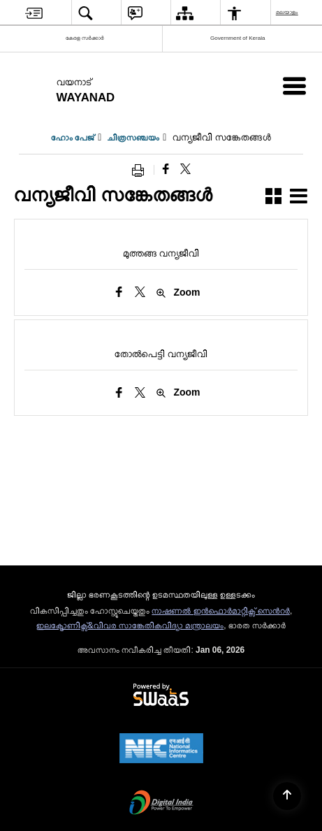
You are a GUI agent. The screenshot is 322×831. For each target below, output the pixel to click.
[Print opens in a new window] (141, 170)
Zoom (178, 292)
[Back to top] (287, 796)
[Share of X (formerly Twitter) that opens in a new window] (185, 170)
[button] (273, 198)
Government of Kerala (237, 38)
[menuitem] (34, 13)
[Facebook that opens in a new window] (166, 170)
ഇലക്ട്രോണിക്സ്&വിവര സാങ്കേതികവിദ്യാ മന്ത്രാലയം (130, 625)
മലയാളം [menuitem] (288, 12)
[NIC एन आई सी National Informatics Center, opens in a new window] (161, 749)
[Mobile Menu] (294, 85)
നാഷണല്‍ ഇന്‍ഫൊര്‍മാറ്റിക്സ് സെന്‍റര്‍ (221, 611)
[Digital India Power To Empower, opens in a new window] (161, 803)
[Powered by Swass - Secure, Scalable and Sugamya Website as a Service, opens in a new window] (161, 695)
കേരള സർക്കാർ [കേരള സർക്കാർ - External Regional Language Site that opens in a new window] (85, 38)
